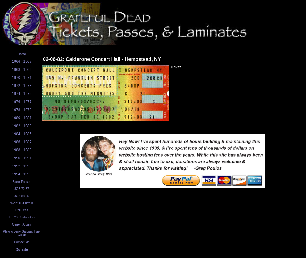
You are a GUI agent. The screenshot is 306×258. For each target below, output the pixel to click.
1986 (16, 142)
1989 (27, 150)
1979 (27, 110)
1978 (16, 110)
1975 (27, 94)
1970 (16, 77)
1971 (27, 77)
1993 (27, 166)
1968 (16, 69)
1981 (27, 118)
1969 (27, 69)
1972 (16, 86)
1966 (16, 61)
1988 (16, 150)
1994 (16, 174)
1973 (27, 86)
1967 (27, 61)
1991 (27, 158)
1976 (16, 102)
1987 (27, 142)
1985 (27, 134)
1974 (16, 94)
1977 (27, 102)
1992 (16, 166)
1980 (16, 118)
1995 (27, 174)
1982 (16, 126)
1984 (16, 134)
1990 (16, 158)
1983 (27, 126)
